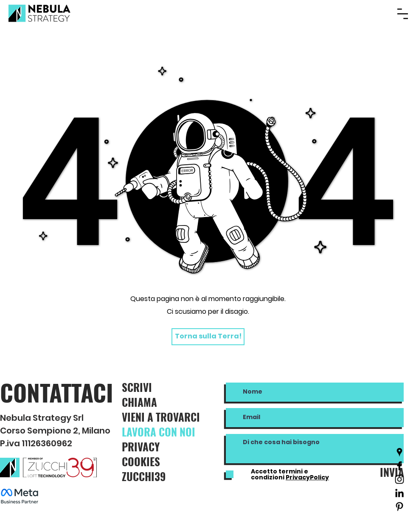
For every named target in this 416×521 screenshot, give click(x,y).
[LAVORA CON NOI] (168, 431)
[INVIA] (389, 472)
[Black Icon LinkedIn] (399, 493)
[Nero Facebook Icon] (399, 466)
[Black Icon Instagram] (399, 479)
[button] (402, 13)
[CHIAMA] (152, 401)
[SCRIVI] (154, 387)
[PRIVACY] (161, 446)
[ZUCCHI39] (161, 476)
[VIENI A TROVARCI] (169, 416)
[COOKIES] (161, 461)
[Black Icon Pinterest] (399, 507)
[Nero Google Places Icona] (399, 452)
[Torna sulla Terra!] (208, 336)
